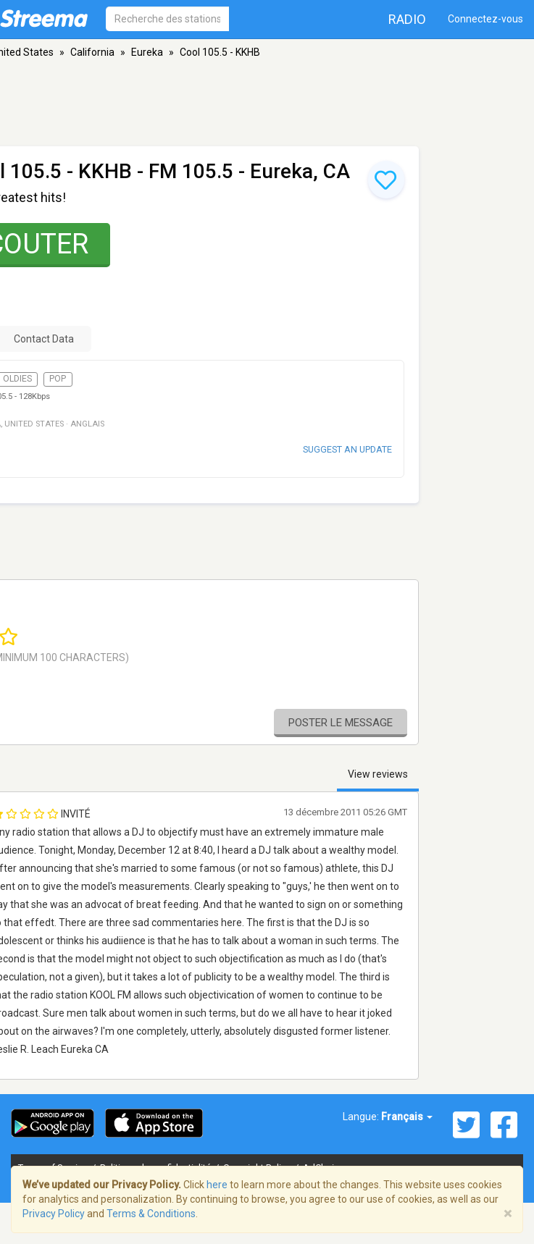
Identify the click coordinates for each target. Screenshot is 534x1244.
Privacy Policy (53, 1213)
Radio (407, 19)
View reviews (378, 774)
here (217, 1184)
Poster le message (340, 722)
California (92, 52)
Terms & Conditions (151, 1213)
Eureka (147, 52)
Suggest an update (347, 449)
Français (407, 1116)
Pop (57, 379)
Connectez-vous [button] (485, 19)
